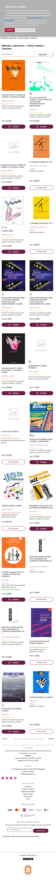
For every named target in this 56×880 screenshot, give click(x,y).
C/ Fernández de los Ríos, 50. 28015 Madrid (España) (28, 769)
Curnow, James (33, 371)
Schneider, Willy (6, 307)
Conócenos (28, 786)
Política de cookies (28, 789)
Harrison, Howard (7, 509)
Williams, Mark (43, 445)
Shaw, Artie (5, 714)
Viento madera (23, 38)
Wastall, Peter (34, 701)
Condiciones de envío (28, 791)
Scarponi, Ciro (5, 435)
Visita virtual (28, 796)
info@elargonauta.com (28, 774)
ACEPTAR (10, 30)
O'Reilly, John (33, 445)
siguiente (51, 739)
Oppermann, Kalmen (8, 101)
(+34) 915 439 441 (28, 771)
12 (42, 739)
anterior (4, 739)
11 (38, 739)
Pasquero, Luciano (7, 234)
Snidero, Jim (33, 109)
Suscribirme (40, 831)
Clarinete (33, 38)
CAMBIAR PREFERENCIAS (25, 30)
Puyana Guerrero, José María (38, 566)
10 (35, 739)
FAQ (28, 799)
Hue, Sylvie (5, 580)
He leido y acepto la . (21, 836)
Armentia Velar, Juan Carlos (38, 166)
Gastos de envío (28, 794)
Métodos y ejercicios (8, 38)
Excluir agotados (7, 54)
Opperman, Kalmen (7, 171)
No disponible (41, 188)
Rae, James (33, 511)
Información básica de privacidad (28, 836)
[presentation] (17, 842)
